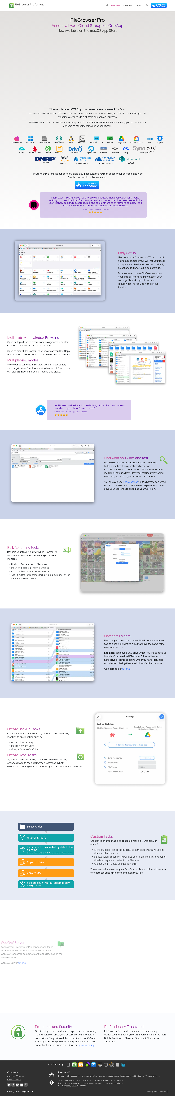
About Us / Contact (15, 1076)
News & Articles (14, 1079)
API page (148, 1076)
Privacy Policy (152, 1091)
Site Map (163, 1091)
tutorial (126, 668)
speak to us (100, 1076)
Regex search (130, 482)
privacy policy (86, 1045)
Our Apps (138, 5)
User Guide (127, 5)
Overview (115, 5)
